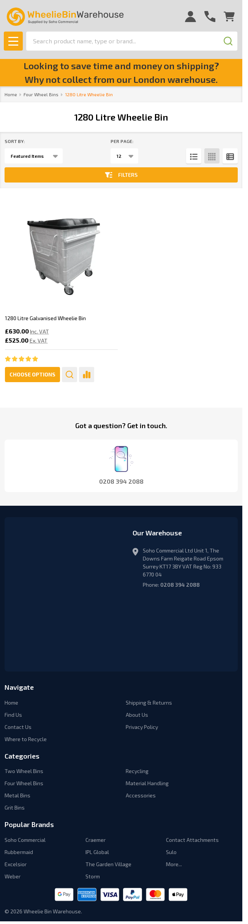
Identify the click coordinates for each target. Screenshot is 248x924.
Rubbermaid (19, 852)
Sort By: (15, 141)
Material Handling (147, 783)
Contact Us (18, 727)
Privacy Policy (142, 727)
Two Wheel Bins (24, 771)
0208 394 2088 (180, 584)
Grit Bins (15, 807)
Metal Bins (17, 795)
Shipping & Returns (149, 702)
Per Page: (122, 141)
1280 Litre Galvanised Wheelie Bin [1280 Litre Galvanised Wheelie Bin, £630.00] (45, 318)
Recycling (137, 771)
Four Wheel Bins (24, 783)
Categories (22, 756)
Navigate (19, 687)
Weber (13, 876)
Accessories (141, 795)
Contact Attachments (192, 840)
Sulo (171, 852)
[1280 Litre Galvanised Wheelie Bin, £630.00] (61, 251)
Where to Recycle (26, 739)
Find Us (13, 714)
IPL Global (97, 852)
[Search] (227, 41)
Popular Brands (29, 824)
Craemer (95, 840)
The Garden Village (108, 864)
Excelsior (16, 864)
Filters (121, 175)
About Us (137, 714)
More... (174, 864)
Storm (92, 876)
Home (11, 94)
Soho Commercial (25, 840)
